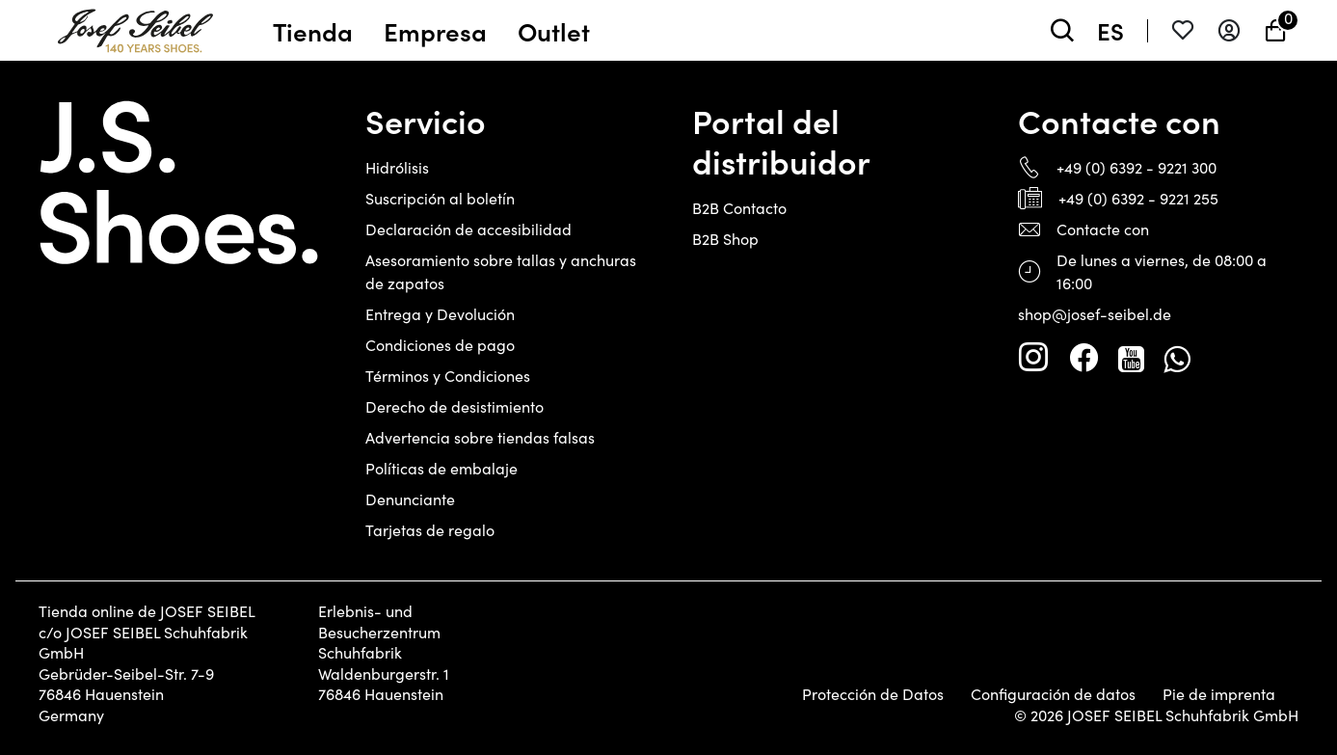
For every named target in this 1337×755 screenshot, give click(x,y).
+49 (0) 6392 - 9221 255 (1138, 198)
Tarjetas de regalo (430, 530)
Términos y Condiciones (447, 375)
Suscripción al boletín (440, 198)
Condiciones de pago (440, 345)
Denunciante (410, 499)
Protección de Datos (873, 694)
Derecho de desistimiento (454, 406)
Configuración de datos (1053, 694)
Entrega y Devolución (440, 314)
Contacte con (1102, 229)
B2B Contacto (739, 208)
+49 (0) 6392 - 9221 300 (1136, 167)
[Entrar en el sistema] (1229, 30)
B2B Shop (725, 239)
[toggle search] (1062, 30)
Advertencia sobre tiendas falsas (480, 437)
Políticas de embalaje (441, 468)
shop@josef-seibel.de (1094, 314)
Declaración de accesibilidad (468, 229)
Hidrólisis (397, 167)
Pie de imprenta (1219, 694)
